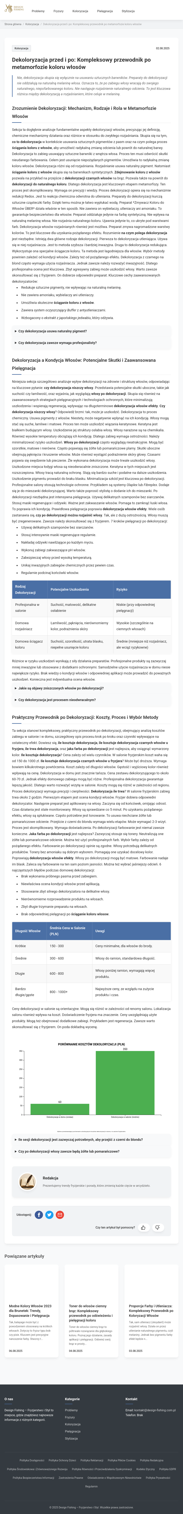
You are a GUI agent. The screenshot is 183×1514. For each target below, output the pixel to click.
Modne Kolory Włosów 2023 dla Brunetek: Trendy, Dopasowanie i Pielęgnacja (30, 1310)
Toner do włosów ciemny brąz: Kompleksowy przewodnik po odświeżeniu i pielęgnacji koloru (91, 1313)
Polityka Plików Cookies (122, 1460)
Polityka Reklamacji (92, 1460)
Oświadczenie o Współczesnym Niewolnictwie (115, 1477)
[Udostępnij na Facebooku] (39, 1215)
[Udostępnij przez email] (60, 1215)
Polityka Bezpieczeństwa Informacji (33, 1477)
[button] (144, 1227)
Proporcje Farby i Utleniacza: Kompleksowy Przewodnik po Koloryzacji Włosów (151, 1310)
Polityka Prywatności (158, 1477)
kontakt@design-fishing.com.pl (155, 1410)
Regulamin (91, 1486)
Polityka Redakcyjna (151, 1460)
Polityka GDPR (167, 1469)
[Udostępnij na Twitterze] (49, 1215)
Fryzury (58, 11)
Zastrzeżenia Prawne (71, 1477)
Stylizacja (128, 11)
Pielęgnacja (105, 11)
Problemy (38, 11)
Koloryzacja (80, 11)
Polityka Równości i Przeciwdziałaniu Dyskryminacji (102, 1469)
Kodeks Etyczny (145, 1469)
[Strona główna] (16, 8)
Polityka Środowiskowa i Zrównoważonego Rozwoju (37, 1469)
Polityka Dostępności (32, 1460)
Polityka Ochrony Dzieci (62, 1460)
